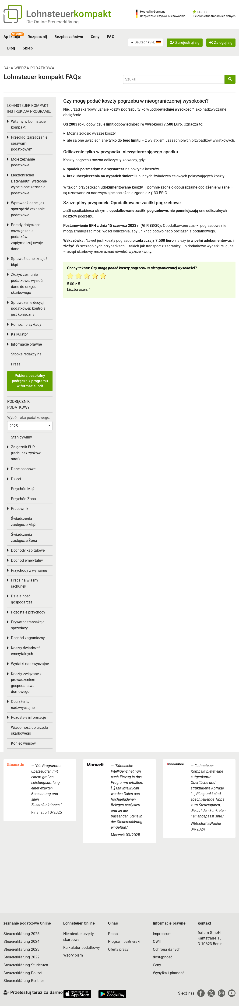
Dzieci (16, 479)
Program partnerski (124, 941)
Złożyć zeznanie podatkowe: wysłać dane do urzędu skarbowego (26, 283)
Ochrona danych (166, 949)
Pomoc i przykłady (26, 324)
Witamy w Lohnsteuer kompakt (29, 124)
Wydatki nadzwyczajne (30, 664)
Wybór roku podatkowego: (28, 417)
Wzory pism (73, 955)
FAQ (110, 37)
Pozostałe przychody (28, 612)
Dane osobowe (23, 469)
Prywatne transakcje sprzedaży (27, 625)
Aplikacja (12, 37)
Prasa (16, 364)
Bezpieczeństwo (68, 37)
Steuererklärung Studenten (26, 965)
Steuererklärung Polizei (23, 973)
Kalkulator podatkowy (81, 947)
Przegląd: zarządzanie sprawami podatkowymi (29, 143)
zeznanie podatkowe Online (27, 923)
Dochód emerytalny (27, 560)
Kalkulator (19, 334)
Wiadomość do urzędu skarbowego (29, 730)
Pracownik (19, 508)
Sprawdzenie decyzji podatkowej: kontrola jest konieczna (28, 308)
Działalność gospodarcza (21, 599)
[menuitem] (145, 42)
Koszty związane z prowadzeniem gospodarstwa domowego (26, 683)
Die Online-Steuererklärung (52, 22)
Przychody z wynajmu (29, 570)
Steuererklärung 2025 (21, 934)
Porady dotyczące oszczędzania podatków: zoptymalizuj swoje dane (27, 237)
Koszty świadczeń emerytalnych (26, 651)
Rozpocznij (37, 37)
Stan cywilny (21, 437)
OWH (157, 941)
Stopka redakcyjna (26, 354)
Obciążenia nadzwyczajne (23, 704)
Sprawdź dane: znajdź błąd (29, 261)
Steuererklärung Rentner (24, 980)
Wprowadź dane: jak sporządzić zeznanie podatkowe (28, 209)
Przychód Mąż (23, 489)
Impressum (162, 934)
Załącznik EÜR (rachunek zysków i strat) (26, 453)
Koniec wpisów (23, 743)
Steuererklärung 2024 (21, 941)
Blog (11, 48)
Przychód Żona (23, 499)
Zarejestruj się (185, 42)
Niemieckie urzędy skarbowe (78, 937)
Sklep (28, 48)
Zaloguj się (220, 42)
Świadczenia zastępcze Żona (24, 537)
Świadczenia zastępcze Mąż (23, 521)
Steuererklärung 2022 (21, 957)
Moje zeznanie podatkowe (23, 162)
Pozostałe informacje (28, 717)
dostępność (162, 957)
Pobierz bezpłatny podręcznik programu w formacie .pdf (30, 380)
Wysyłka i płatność (168, 973)
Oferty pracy (118, 949)
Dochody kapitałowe (28, 550)
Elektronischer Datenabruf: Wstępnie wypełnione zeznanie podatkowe (29, 184)
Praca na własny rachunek (24, 583)
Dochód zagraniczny (28, 638)
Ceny (95, 37)
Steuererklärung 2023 (21, 949)
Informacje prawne (26, 344)
